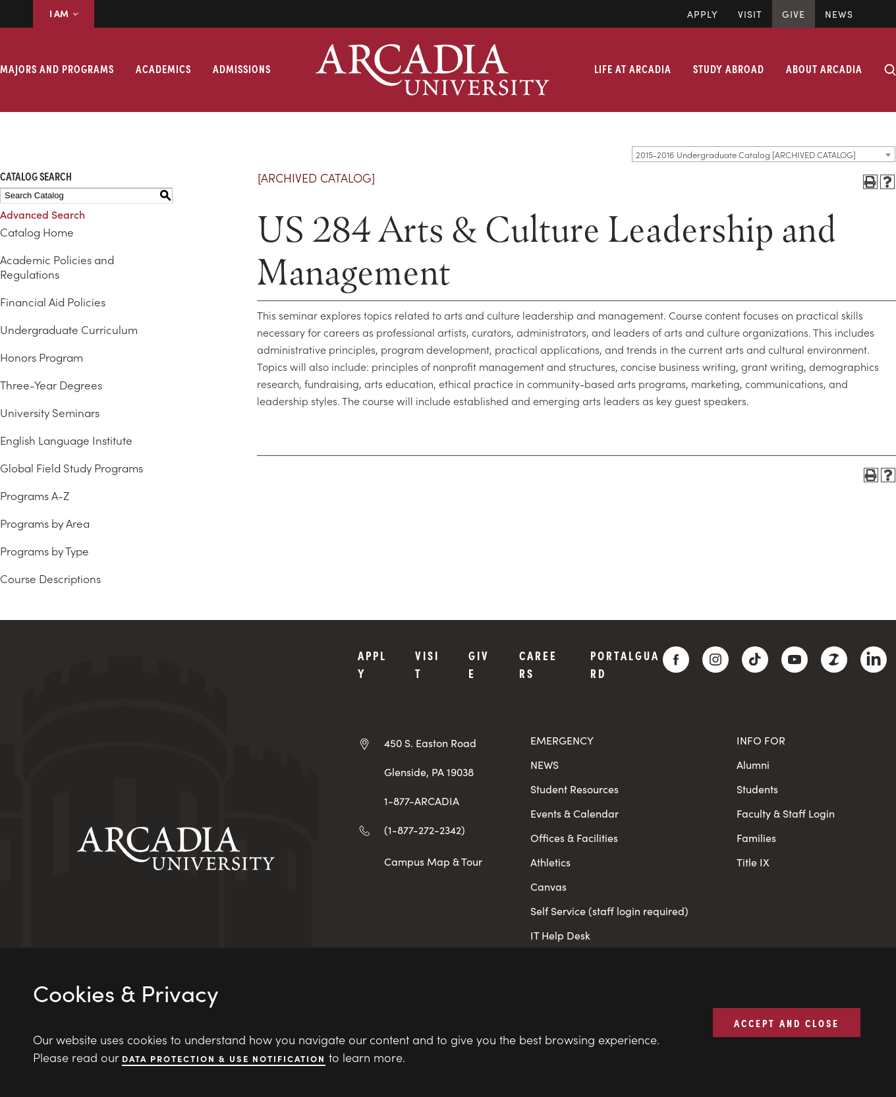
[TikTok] (755, 659)
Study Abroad (728, 68)
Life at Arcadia (632, 68)
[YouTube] (794, 659)
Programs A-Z (34, 495)
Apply (702, 13)
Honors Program (41, 357)
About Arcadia (824, 68)
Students (757, 789)
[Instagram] (715, 659)
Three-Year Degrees (51, 385)
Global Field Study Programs (71, 468)
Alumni (753, 764)
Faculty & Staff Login (786, 813)
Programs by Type (44, 551)
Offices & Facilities (574, 837)
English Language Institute (66, 440)
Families (756, 837)
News (839, 13)
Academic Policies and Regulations (57, 266)
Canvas (548, 886)
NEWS (544, 764)
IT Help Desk (560, 935)
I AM (63, 13)
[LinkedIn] (873, 659)
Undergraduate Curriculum (69, 329)
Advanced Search (42, 214)
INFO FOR (761, 740)
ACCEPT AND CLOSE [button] (786, 1022)
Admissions (242, 68)
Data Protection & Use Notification (223, 1058)
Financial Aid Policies (52, 302)
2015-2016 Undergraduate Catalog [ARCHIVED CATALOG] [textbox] (746, 154)
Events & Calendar (574, 813)
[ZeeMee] (834, 659)
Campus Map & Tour (433, 861)
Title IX (753, 862)
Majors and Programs (57, 68)
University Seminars (49, 412)
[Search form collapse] (890, 70)
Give (793, 13)
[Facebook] (676, 659)
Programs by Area (45, 523)
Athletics (550, 862)
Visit (750, 13)
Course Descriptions (50, 578)
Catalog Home (37, 232)
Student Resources (574, 789)
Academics (163, 68)
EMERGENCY (562, 740)
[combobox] (763, 154)
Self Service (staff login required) (609, 910)
